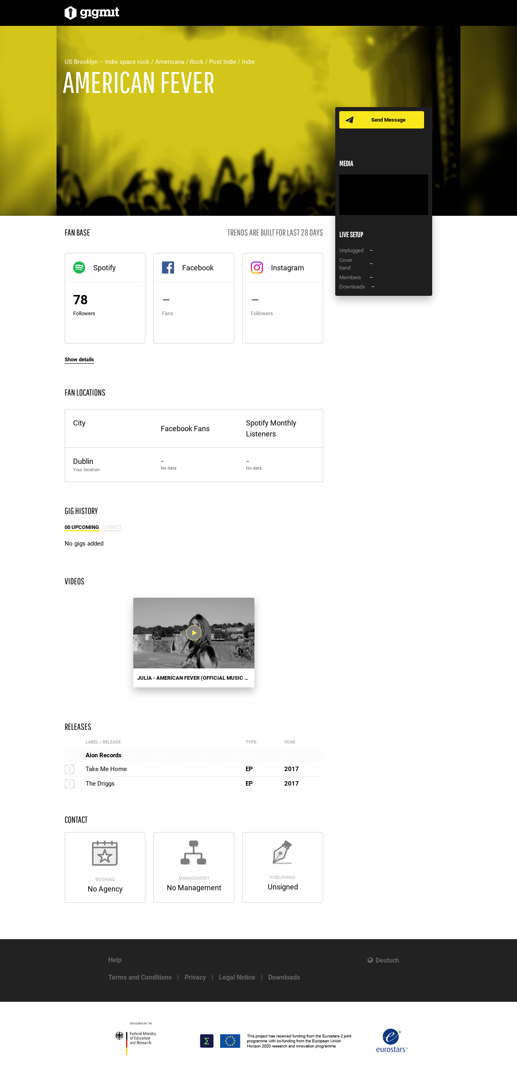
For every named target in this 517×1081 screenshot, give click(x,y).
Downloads (284, 977)
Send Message (389, 120)
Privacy (195, 977)
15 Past (112, 527)
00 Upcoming (82, 527)
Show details (79, 359)
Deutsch (387, 960)
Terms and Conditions (140, 977)
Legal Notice (237, 977)
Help (115, 960)
